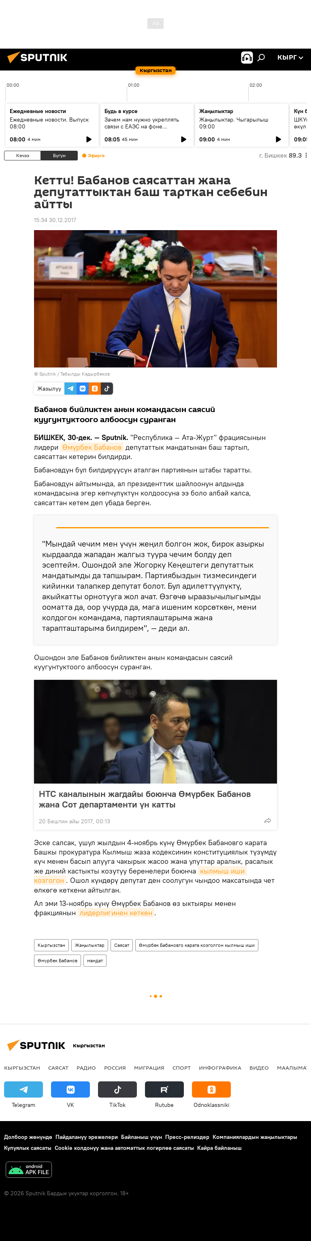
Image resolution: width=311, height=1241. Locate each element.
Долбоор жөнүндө (28, 1137)
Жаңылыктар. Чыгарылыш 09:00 (233, 123)
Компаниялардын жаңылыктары (255, 1137)
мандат (95, 960)
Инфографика (220, 1067)
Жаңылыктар (89, 945)
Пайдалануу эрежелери (86, 1137)
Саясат (121, 945)
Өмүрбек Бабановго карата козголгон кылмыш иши (197, 945)
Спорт (182, 1067)
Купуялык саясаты (27, 1147)
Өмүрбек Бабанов (91, 447)
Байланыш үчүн (141, 1137)
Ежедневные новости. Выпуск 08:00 (49, 123)
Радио (86, 1067)
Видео (259, 1067)
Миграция (149, 1067)
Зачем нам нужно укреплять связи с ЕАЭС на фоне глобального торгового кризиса (146, 126)
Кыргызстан (51, 945)
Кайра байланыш (219, 1147)
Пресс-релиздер (187, 1137)
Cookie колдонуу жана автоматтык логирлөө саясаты (124, 1147)
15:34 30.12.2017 (55, 220)
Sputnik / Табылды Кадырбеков (74, 374)
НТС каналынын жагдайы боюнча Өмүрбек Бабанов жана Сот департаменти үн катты (145, 799)
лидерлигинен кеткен (116, 912)
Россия (115, 1067)
